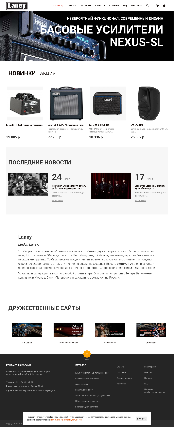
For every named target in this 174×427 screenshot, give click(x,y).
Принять (141, 419)
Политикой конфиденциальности (66, 420)
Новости (148, 372)
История (148, 378)
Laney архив (150, 367)
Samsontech (110, 342)
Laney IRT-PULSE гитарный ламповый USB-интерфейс (32, 125)
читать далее (57, 200)
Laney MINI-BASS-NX (99, 125)
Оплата (120, 367)
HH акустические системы (87, 401)
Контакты (121, 384)
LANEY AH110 (137, 125)
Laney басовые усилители (87, 378)
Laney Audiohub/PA (84, 390)
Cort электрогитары (68, 342)
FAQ (146, 384)
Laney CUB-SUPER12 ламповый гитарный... (69, 125)
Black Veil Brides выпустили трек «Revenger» (150, 187)
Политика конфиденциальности (154, 390)
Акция (48, 73)
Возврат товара (124, 378)
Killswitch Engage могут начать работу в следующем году (69, 187)
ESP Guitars (151, 343)
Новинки (22, 73)
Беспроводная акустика (86, 407)
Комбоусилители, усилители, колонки (92, 373)
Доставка (121, 372)
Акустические (81, 384)
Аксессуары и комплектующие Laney (92, 395)
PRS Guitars (27, 343)
